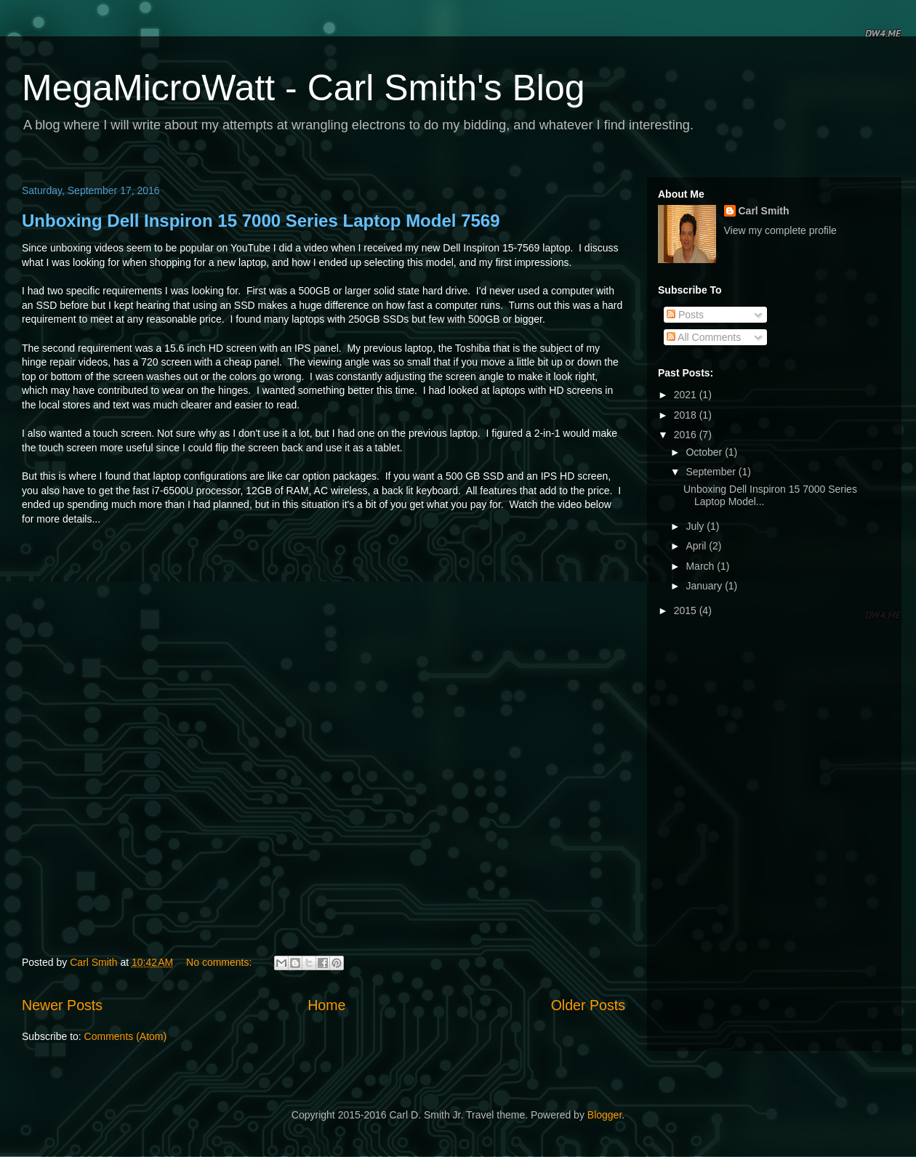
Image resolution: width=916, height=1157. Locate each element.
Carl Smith (764, 211)
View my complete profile (780, 230)
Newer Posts (62, 1005)
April (697, 546)
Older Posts (588, 1005)
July (696, 526)
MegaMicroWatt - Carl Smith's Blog (303, 88)
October (705, 452)
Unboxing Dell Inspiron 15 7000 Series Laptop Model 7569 (261, 220)
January (705, 586)
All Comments (704, 337)
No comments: (220, 962)
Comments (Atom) (125, 1036)
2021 (686, 394)
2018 (686, 415)
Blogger (604, 1115)
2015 (686, 610)
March (701, 566)
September (712, 471)
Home (326, 1005)
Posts (685, 315)
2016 (686, 434)
